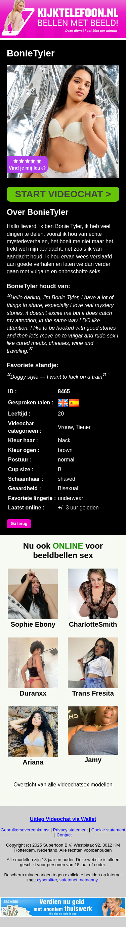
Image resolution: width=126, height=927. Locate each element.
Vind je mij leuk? (27, 164)
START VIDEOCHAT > (63, 194)
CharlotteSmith (93, 624)
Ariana (33, 762)
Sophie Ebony (33, 624)
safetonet (68, 879)
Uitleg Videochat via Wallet (63, 819)
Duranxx (32, 693)
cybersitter (47, 879)
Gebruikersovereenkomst (25, 829)
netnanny (88, 879)
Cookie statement (108, 829)
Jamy (92, 759)
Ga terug (19, 523)
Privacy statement (70, 829)
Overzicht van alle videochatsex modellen (62, 784)
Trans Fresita (93, 693)
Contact (64, 834)
